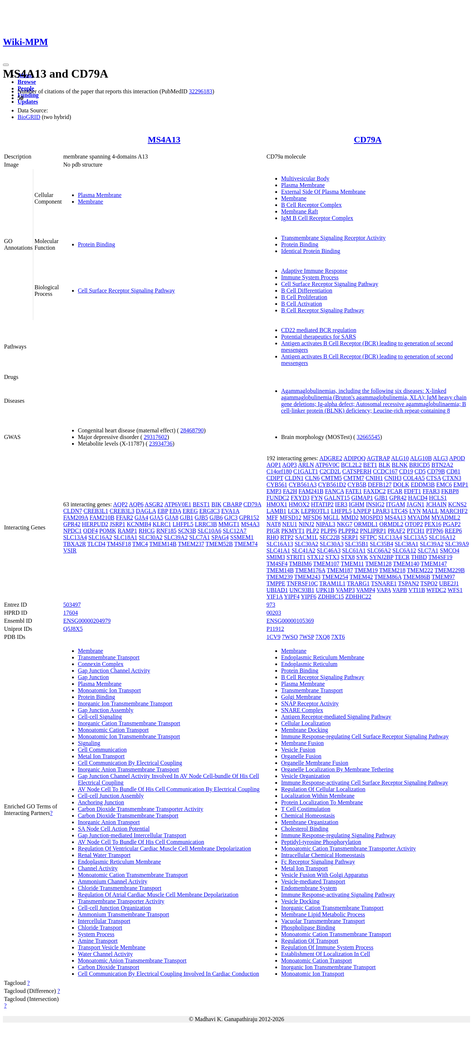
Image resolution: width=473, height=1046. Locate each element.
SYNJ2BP (381, 557)
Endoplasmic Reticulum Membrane (119, 862)
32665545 (368, 437)
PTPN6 (434, 531)
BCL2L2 (351, 465)
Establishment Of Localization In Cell (325, 954)
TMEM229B (450, 570)
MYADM (419, 517)
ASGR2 (154, 504)
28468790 (192, 430)
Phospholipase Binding (308, 927)
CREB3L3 (122, 511)
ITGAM (395, 504)
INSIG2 (375, 504)
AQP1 (273, 465)
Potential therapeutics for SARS (318, 337)
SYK (362, 557)
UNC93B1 (302, 590)
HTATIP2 (322, 504)
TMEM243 (307, 577)
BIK (216, 504)
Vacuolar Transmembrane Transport (323, 921)
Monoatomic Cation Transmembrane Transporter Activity (348, 848)
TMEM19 (366, 570)
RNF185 (166, 531)
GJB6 (216, 517)
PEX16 (432, 524)
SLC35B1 (356, 544)
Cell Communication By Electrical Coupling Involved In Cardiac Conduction (168, 974)
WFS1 (455, 590)
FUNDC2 (277, 498)
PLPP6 (329, 531)
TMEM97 (443, 577)
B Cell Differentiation (306, 290)
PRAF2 (396, 531)
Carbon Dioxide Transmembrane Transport (128, 815)
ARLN (306, 465)
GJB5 (201, 517)
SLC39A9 (457, 544)
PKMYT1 (292, 531)
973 (270, 605)
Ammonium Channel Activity (112, 881)
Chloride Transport (100, 927)
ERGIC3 (209, 511)
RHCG (147, 531)
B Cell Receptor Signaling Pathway (322, 310)
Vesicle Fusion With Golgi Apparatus (324, 875)
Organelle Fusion (301, 756)
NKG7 (344, 524)
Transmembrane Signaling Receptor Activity (333, 238)
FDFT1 (412, 491)
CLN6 (312, 478)
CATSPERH (356, 471)
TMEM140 (406, 564)
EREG (190, 511)
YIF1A (274, 596)
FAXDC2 (374, 491)
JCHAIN (436, 504)
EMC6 (444, 484)
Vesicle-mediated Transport (313, 881)
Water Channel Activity (105, 954)
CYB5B (357, 484)
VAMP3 (345, 590)
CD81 (453, 471)
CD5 (420, 471)
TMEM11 (352, 564)
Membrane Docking (304, 730)
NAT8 (273, 524)
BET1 (370, 465)
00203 (273, 613)
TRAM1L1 (332, 583)
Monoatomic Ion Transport (109, 690)
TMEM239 (279, 577)
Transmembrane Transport (109, 657)
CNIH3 (392, 478)
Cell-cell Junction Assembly (111, 796)
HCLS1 (438, 498)
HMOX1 (276, 504)
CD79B (436, 471)
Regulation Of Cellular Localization (323, 789)
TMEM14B (163, 544)
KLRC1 (161, 524)
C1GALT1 (305, 471)
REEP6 (453, 531)
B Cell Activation (301, 304)
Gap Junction (93, 677)
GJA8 (171, 517)
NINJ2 (306, 524)
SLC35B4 (381, 544)
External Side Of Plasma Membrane (323, 192)
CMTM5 (331, 478)
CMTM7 (353, 478)
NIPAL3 (326, 524)
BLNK (400, 465)
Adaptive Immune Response (314, 271)
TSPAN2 (408, 583)
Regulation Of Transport (309, 941)
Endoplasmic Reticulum (309, 664)
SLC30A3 (332, 544)
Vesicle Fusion (298, 750)
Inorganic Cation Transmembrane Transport (129, 723)
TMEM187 (340, 570)
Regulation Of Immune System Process (327, 947)
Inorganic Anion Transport (109, 822)
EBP (163, 511)
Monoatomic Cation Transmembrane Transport (133, 875)
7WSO (290, 637)
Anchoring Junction (101, 802)
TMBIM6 (300, 564)
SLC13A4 (75, 537)
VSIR (69, 550)
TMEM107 (326, 564)
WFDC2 (436, 590)
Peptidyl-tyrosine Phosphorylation (321, 842)
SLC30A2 (151, 537)
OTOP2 (414, 524)
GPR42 (71, 524)
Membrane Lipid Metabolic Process (323, 914)
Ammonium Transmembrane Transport (123, 914)
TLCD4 (96, 544)
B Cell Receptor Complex (311, 205)
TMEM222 (420, 570)
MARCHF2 (454, 511)
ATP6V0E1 (177, 504)
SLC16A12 (442, 537)
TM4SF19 (440, 557)
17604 (70, 613)
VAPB (399, 590)
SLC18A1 (125, 537)
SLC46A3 (329, 550)
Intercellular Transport (104, 921)
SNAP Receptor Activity (310, 703)
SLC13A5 (415, 537)
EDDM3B (423, 484)
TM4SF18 (119, 544)
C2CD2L (330, 471)
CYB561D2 (332, 484)
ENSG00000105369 (290, 621)
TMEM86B (416, 577)
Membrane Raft (299, 211)
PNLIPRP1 (373, 531)
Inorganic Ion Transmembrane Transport (125, 703)
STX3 (332, 557)
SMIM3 (275, 557)
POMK (107, 531)
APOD (457, 458)
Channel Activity (98, 868)
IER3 (341, 504)
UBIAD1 (277, 590)
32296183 (200, 91)
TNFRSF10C (302, 583)
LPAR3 (381, 511)
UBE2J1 (449, 583)
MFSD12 (291, 517)
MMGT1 (228, 524)
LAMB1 (276, 511)
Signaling (89, 743)
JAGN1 (415, 504)
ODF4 (90, 531)
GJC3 (230, 517)
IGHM (356, 504)
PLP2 (312, 531)
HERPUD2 (95, 524)
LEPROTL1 (315, 511)
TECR (402, 557)
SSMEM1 (242, 537)
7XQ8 (322, 637)
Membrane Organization (309, 822)
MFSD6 (312, 517)
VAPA (383, 590)
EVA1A (230, 511)
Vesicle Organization (305, 776)
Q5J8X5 (73, 629)
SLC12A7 (234, 531)
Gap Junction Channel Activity (114, 670)
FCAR (394, 491)
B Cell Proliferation (304, 297)
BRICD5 (419, 465)
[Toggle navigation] (6, 65)
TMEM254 (335, 577)
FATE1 (353, 491)
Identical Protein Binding (310, 251)
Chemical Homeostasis (308, 815)
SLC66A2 (379, 550)
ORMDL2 (391, 524)
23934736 (161, 443)
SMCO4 (449, 550)
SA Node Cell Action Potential (114, 829)
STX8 (348, 557)
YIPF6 (309, 596)
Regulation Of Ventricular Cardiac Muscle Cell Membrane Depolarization (164, 848)
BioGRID (29, 117)
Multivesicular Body (305, 178)
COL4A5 (414, 478)
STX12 (315, 557)
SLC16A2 (100, 537)
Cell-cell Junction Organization (114, 908)
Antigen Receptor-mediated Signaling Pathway (336, 717)
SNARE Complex (302, 710)
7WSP (306, 637)
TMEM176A (310, 570)
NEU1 (289, 524)
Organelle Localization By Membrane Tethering (337, 769)
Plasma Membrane (100, 195)
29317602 (155, 437)
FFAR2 (124, 517)
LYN (415, 511)
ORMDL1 (366, 524)
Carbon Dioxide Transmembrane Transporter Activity (140, 809)
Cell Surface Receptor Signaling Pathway (126, 290)
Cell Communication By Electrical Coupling (130, 763)
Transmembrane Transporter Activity (121, 901)
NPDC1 (72, 531)
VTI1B (417, 590)
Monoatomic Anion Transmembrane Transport (132, 960)
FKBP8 (450, 491)
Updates (28, 101)
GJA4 (141, 517)
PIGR (273, 531)
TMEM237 (191, 544)
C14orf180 (279, 471)
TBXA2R (74, 544)
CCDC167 (385, 471)
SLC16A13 (279, 544)
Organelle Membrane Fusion (314, 763)
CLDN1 (294, 478)
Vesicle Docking (300, 901)
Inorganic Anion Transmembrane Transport (128, 769)
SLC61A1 (354, 550)
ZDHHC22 (358, 596)
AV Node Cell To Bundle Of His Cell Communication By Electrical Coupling (169, 789)
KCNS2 (457, 504)
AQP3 (289, 465)
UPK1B (325, 590)
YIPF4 (292, 596)
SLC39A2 (176, 537)
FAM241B (311, 491)
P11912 (275, 629)
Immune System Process (309, 277)
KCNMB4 (139, 524)
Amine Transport (98, 941)
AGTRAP (378, 458)
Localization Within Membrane (318, 796)
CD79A (368, 139)
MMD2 (350, 517)
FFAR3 (431, 491)
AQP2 (120, 504)
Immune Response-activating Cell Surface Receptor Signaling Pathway (364, 782)
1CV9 (273, 637)
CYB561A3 (303, 484)
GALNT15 (337, 498)
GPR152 (249, 517)
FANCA (334, 491)
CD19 (406, 471)
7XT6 (338, 637)
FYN (317, 498)
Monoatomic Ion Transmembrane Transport (129, 736)
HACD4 (417, 498)
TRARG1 (358, 583)
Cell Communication (102, 750)
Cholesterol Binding (304, 829)
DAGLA (146, 511)
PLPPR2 (348, 531)
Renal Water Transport (104, 855)
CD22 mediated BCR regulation (318, 330)
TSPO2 (429, 583)
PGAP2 (452, 524)
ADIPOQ (355, 458)
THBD (419, 557)
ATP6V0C (327, 465)
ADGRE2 (330, 458)
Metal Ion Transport (101, 756)
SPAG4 (219, 537)
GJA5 (156, 517)
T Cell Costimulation (305, 809)
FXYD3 (300, 498)
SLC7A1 (199, 537)
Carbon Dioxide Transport (108, 967)
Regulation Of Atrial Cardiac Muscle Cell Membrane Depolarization (158, 894)
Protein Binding (96, 244)
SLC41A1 (278, 550)
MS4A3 (250, 524)
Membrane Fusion (302, 743)
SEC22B (329, 537)
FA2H (290, 491)
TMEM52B (219, 544)
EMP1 (460, 484)
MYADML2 (445, 517)
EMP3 (273, 491)
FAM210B (102, 517)
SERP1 (349, 537)
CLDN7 (72, 511)
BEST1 (201, 504)
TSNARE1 (384, 583)
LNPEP (362, 511)
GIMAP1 (362, 498)
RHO (272, 537)
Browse (27, 82)
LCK (293, 511)
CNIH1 (374, 478)
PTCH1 (416, 531)
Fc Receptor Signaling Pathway (318, 862)
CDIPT (274, 478)
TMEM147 (434, 564)
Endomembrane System (309, 888)
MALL (430, 511)
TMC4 (140, 544)
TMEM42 (361, 577)
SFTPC (368, 537)
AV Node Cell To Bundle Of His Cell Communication (141, 842)
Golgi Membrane (301, 697)
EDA (175, 511)
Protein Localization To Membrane (322, 802)
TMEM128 (378, 564)
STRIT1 (296, 557)
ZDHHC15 (331, 596)
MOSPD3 (371, 517)
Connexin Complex (101, 664)
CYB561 (276, 484)
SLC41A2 (303, 550)
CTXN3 (451, 478)
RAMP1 (127, 531)
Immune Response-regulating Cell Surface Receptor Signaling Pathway (365, 736)
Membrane (90, 201)
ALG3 (440, 458)
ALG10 (400, 458)
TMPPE (275, 583)
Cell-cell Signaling (100, 717)
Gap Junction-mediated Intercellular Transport (132, 835)
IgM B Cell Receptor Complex (317, 218)
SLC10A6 (210, 531)
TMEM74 (246, 544)
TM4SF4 (277, 564)
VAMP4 (365, 590)
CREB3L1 (95, 511)
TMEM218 (392, 570)
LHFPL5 (183, 524)
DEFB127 (379, 484)
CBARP (232, 504)
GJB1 (186, 517)
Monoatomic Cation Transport (113, 730)
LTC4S (399, 511)
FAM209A (75, 517)
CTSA (433, 478)
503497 (72, 605)
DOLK (401, 484)
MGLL (331, 517)
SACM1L (306, 537)
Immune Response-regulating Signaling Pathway (338, 835)
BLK (384, 465)
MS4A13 (164, 139)
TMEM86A (388, 577)
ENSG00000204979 (87, 621)
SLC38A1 (407, 544)
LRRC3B (206, 524)
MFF (272, 517)
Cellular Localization (306, 723)
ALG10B (421, 458)
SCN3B (187, 531)
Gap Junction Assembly (105, 710)
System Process (96, 934)
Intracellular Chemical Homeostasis (323, 855)
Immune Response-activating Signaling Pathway (338, 894)
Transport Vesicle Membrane (111, 947)
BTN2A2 (442, 465)
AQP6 (136, 504)
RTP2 (287, 537)
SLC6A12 (404, 550)
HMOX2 (299, 504)
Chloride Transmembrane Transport (119, 888)
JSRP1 (117, 524)
